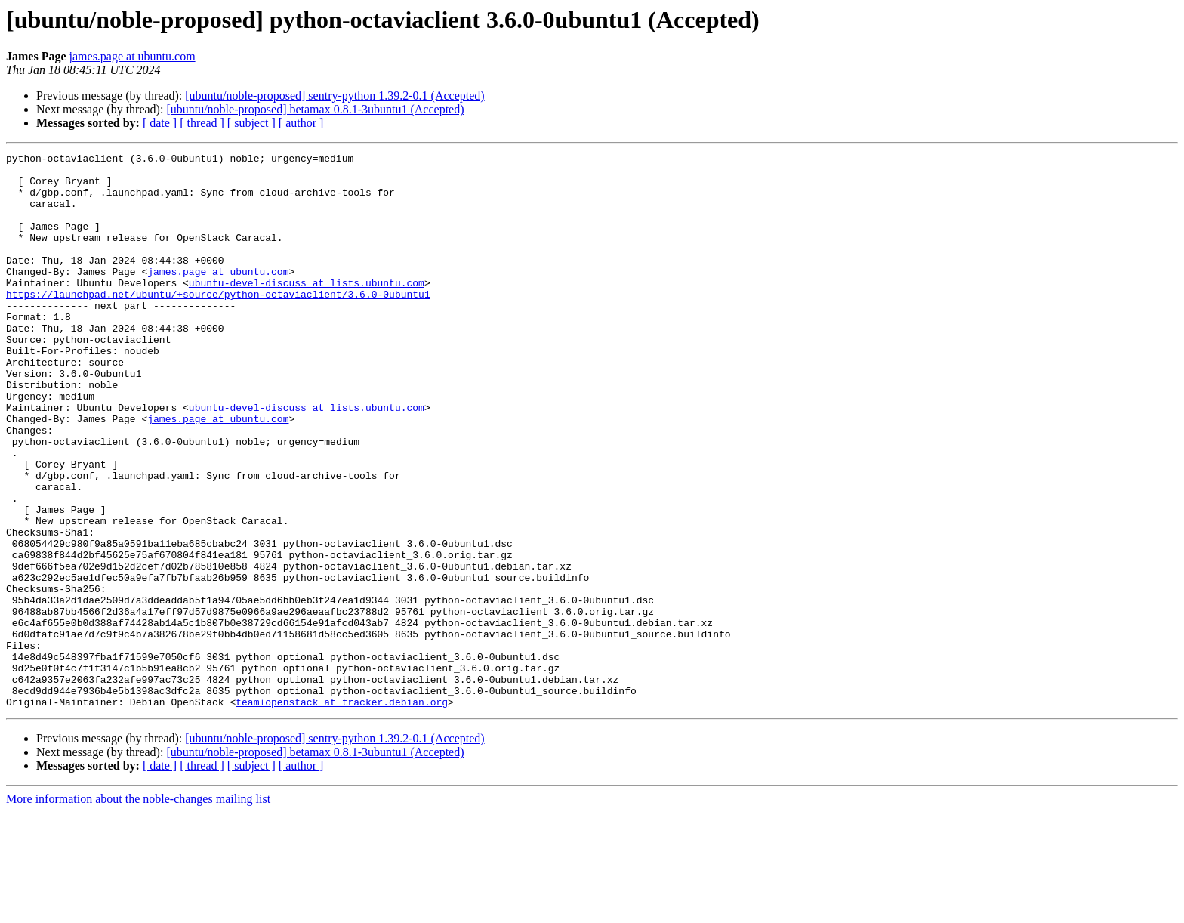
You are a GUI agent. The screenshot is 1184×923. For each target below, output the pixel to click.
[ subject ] (251, 122)
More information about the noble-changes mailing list (138, 909)
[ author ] (301, 122)
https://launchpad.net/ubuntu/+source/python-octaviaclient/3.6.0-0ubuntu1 (218, 323)
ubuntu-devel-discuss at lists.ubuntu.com (306, 309)
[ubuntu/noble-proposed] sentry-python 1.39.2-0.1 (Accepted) (334, 95)
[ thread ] (202, 122)
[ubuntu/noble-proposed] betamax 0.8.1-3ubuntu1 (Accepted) (315, 109)
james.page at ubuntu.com (132, 56)
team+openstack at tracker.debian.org (342, 813)
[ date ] (160, 122)
